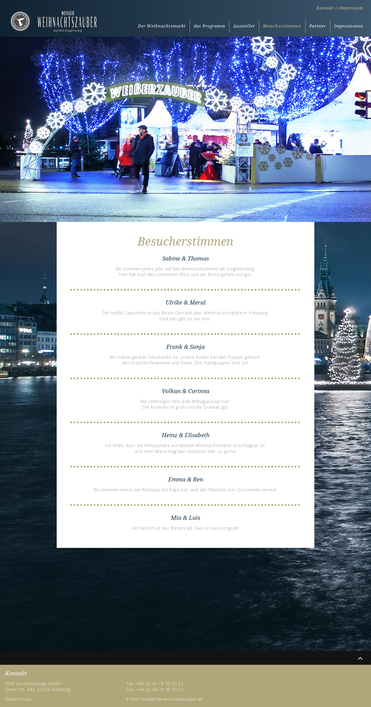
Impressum (351, 8)
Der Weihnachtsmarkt (162, 26)
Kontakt (325, 8)
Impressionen (348, 26)
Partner (317, 26)
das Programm (209, 26)
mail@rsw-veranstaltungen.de (172, 699)
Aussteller (244, 26)
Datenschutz (18, 699)
